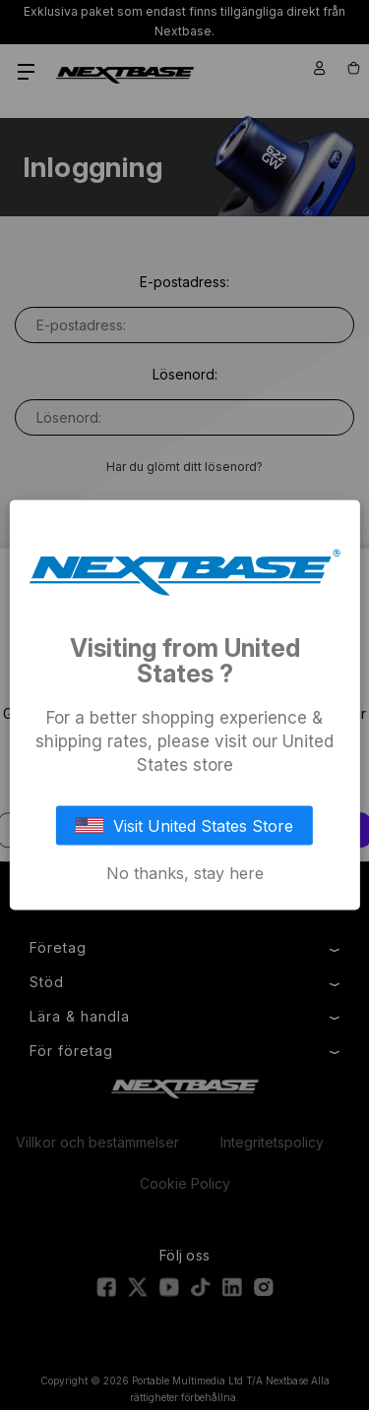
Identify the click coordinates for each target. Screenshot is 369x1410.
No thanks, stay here (185, 873)
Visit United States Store (185, 826)
